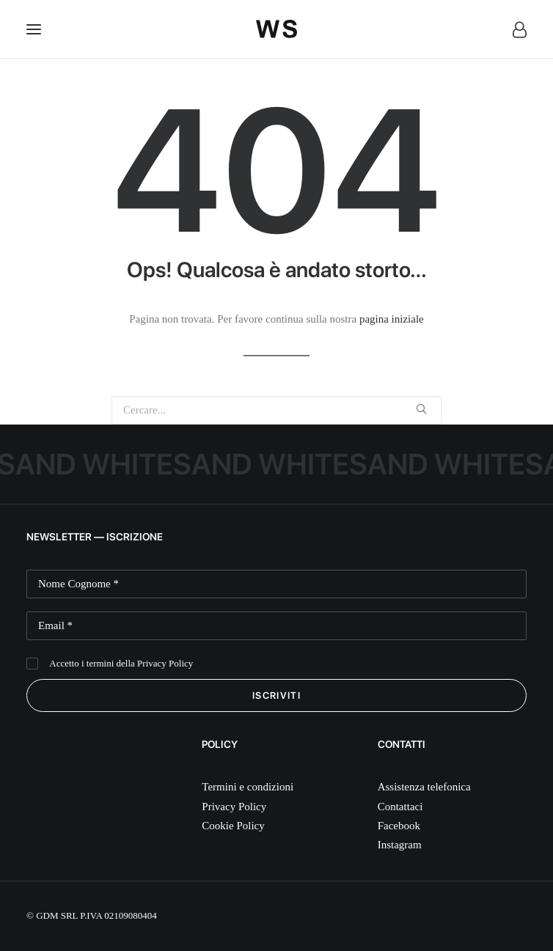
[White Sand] (276, 29)
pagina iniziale (391, 319)
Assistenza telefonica (424, 787)
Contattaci (400, 806)
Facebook (399, 825)
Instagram (400, 845)
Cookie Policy (233, 825)
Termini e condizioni (247, 787)
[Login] (513, 29)
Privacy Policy (165, 663)
